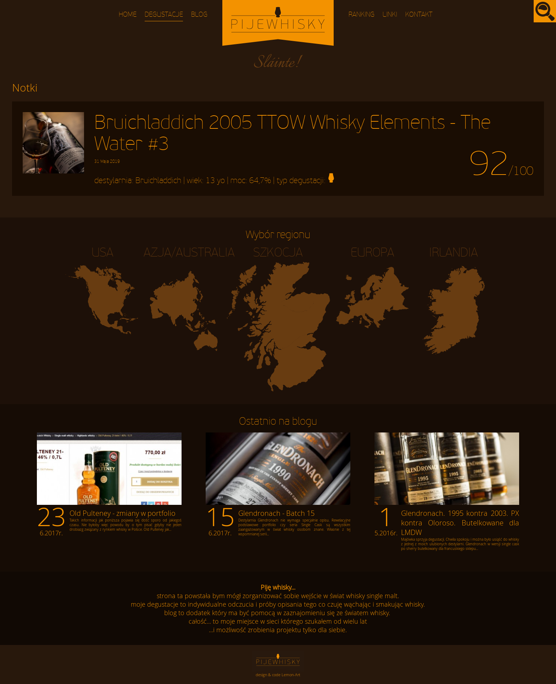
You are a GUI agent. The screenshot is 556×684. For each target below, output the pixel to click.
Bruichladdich (158, 180)
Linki (390, 14)
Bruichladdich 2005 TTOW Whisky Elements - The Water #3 (292, 138)
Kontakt (419, 14)
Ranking (361, 14)
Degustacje (164, 14)
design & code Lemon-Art (278, 674)
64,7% (260, 180)
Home (128, 14)
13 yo (215, 180)
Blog (199, 14)
